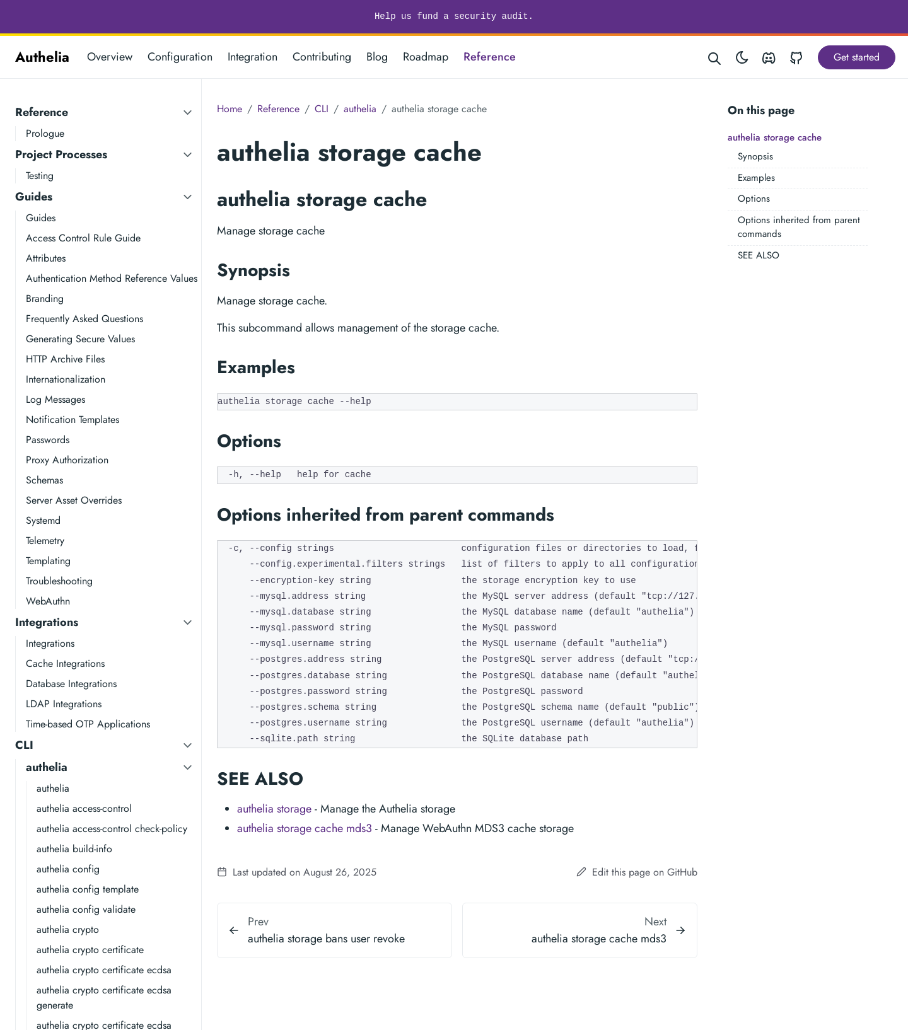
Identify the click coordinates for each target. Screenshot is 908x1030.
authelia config (68, 869)
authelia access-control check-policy (112, 828)
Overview (109, 57)
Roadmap (425, 57)
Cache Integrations (65, 663)
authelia (46, 767)
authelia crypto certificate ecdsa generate (104, 997)
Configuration (180, 57)
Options (754, 198)
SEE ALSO (758, 255)
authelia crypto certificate (90, 949)
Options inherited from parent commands (799, 227)
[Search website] (715, 57)
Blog (377, 57)
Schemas (44, 480)
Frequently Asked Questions (84, 318)
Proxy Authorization (67, 460)
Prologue (45, 133)
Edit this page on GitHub (636, 872)
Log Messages (55, 399)
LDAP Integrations (64, 704)
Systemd (43, 520)
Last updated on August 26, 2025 (296, 872)
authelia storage (274, 809)
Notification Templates (72, 419)
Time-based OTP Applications (88, 724)
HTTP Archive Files (65, 359)
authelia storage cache (775, 137)
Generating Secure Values (80, 339)
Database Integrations (71, 683)
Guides (33, 196)
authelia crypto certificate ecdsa (104, 970)
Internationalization (65, 379)
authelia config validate (86, 909)
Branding (45, 298)
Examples (756, 178)
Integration (252, 57)
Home (229, 108)
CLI (24, 745)
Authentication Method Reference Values (111, 278)
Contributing (322, 57)
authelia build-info (74, 849)
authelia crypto (68, 929)
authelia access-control (84, 808)
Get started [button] (857, 57)
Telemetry (45, 540)
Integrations (46, 622)
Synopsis (755, 156)
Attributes (46, 258)
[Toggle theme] (742, 57)
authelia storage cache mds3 (304, 828)
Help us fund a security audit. (454, 16)
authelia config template (88, 889)
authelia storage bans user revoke (326, 938)
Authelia (42, 57)
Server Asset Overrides (74, 500)
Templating (48, 560)
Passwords (47, 439)
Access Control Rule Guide (83, 238)
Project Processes (61, 154)
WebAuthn (48, 601)
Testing (40, 175)
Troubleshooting (59, 581)
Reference (489, 57)
